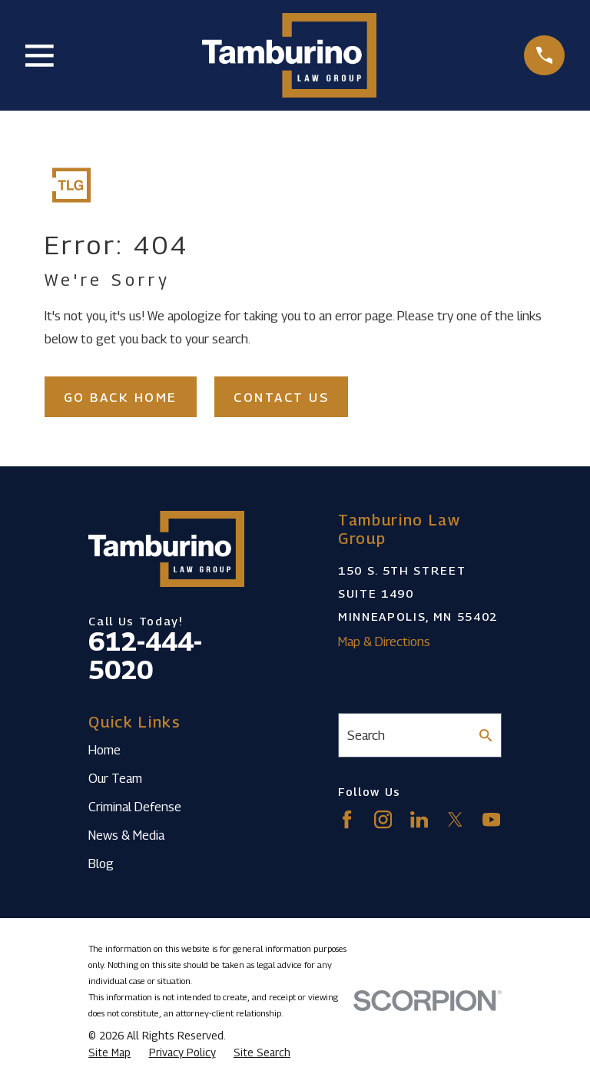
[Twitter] (455, 819)
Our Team (115, 778)
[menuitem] (109, 1053)
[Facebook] (347, 819)
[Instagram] (383, 819)
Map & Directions (384, 641)
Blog (101, 863)
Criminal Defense (134, 806)
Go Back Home (120, 397)
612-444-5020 (145, 655)
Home (104, 749)
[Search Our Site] (485, 735)
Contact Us (281, 397)
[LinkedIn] (419, 819)
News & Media (126, 835)
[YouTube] (491, 819)
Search (366, 735)
